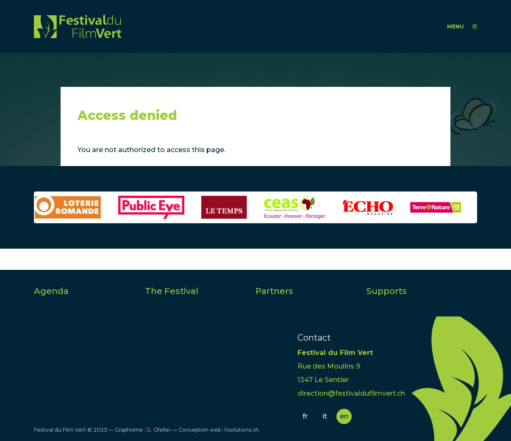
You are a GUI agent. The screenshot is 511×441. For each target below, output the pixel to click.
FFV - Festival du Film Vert (77, 26)
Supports (387, 291)
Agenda (51, 291)
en (344, 416)
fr (305, 416)
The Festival (171, 291)
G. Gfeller (159, 430)
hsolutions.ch (242, 430)
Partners (274, 291)
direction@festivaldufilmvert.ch (351, 393)
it (324, 416)
